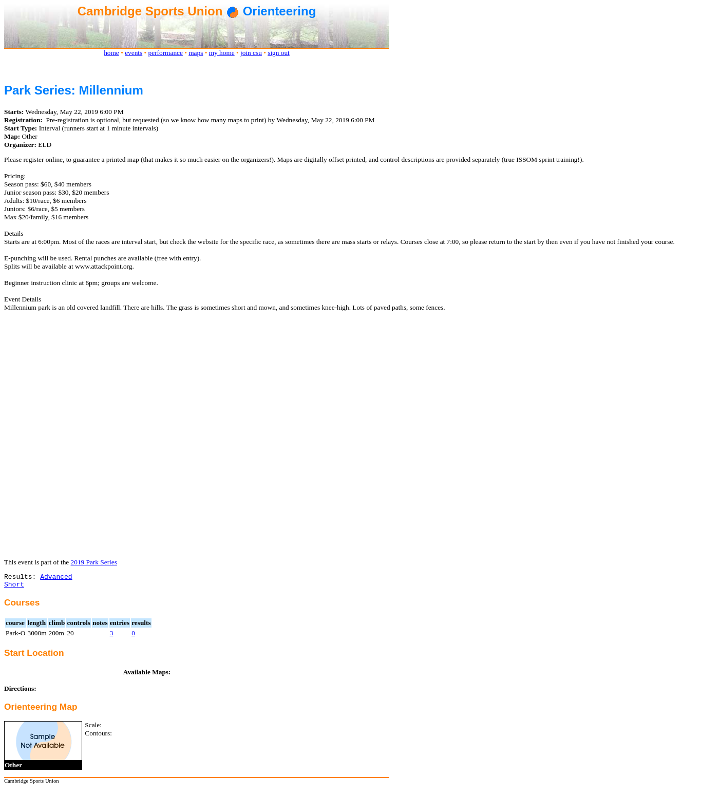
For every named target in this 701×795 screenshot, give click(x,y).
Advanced (56, 577)
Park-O (16, 636)
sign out (279, 52)
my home (222, 52)
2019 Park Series (94, 562)
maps (195, 52)
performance (165, 52)
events (133, 52)
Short (14, 587)
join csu (251, 52)
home (111, 52)
